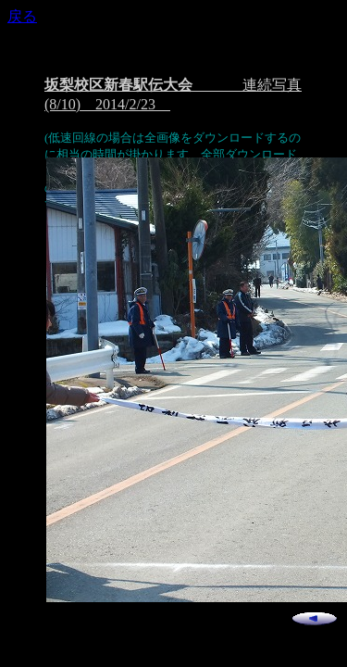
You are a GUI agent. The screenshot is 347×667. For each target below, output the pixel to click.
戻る (22, 16)
